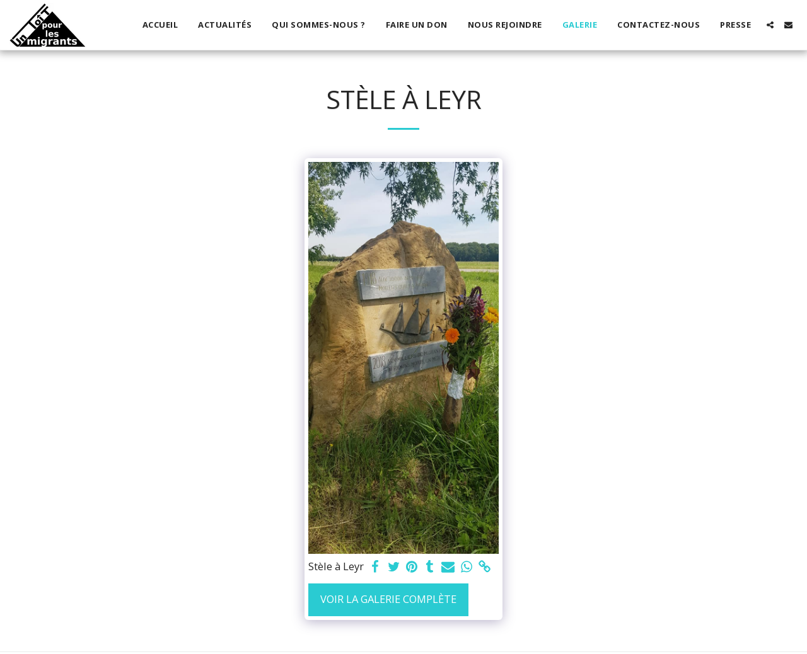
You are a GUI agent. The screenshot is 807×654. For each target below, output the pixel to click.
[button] (770, 25)
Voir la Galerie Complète (388, 599)
